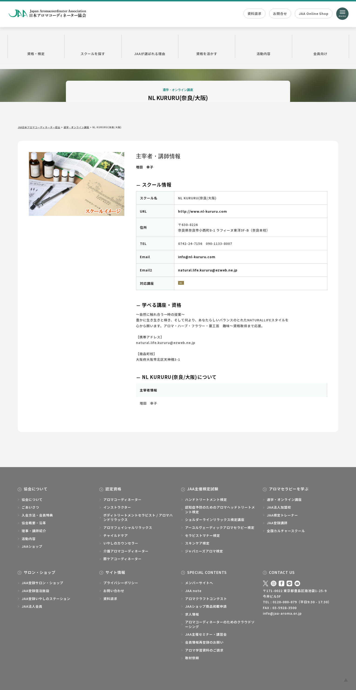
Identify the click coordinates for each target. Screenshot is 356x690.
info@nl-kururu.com (196, 256)
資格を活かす (206, 46)
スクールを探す (92, 46)
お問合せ (280, 13)
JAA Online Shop (314, 13)
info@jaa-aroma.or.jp (282, 613)
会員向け (320, 46)
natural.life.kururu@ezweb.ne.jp (207, 270)
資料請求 (254, 13)
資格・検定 (36, 46)
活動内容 (263, 46)
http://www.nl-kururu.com (202, 211)
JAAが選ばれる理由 (150, 46)
